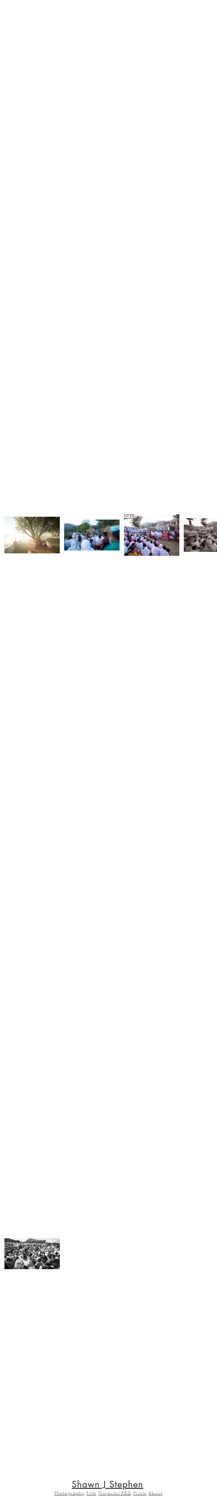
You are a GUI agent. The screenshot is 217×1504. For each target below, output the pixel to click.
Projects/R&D (115, 1493)
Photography (69, 1493)
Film (92, 1493)
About (156, 1493)
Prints (140, 1493)
